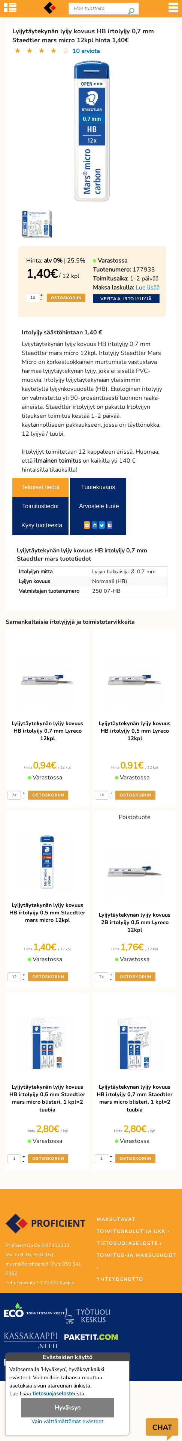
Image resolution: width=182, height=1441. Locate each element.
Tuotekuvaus (98, 487)
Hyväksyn (68, 1408)
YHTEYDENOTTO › (122, 1279)
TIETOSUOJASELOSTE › (129, 1243)
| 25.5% (64, 261)
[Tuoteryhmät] (10, 10)
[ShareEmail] (87, 525)
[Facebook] (109, 525)
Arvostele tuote (99, 506)
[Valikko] (173, 10)
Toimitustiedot (40, 506)
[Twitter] (102, 525)
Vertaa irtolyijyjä (126, 299)
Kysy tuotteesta (41, 525)
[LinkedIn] (94, 525)
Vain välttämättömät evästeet (67, 1421)
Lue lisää (148, 287)
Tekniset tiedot (40, 487)
